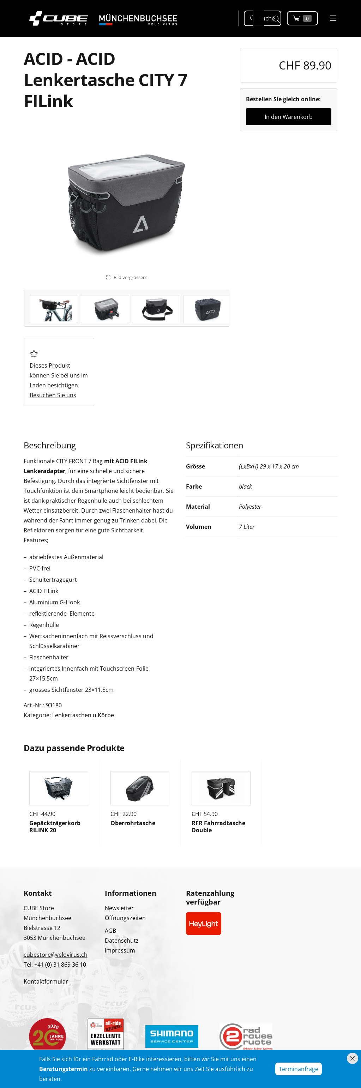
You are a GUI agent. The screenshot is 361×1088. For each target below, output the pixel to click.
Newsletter (119, 908)
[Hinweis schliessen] (352, 1058)
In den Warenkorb (289, 117)
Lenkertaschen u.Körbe (83, 715)
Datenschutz (122, 940)
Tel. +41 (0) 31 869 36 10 (55, 964)
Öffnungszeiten (125, 918)
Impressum (120, 950)
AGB (110, 931)
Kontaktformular (46, 981)
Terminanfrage (298, 1069)
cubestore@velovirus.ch (56, 955)
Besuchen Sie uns (53, 395)
